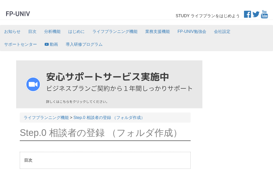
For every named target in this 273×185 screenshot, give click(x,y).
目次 (32, 31)
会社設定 (222, 31)
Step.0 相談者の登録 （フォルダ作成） (109, 117)
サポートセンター (20, 44)
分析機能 (52, 31)
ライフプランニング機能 (115, 31)
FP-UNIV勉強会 (192, 31)
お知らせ (12, 31)
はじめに (76, 31)
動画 (51, 44)
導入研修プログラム (84, 44)
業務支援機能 (157, 31)
